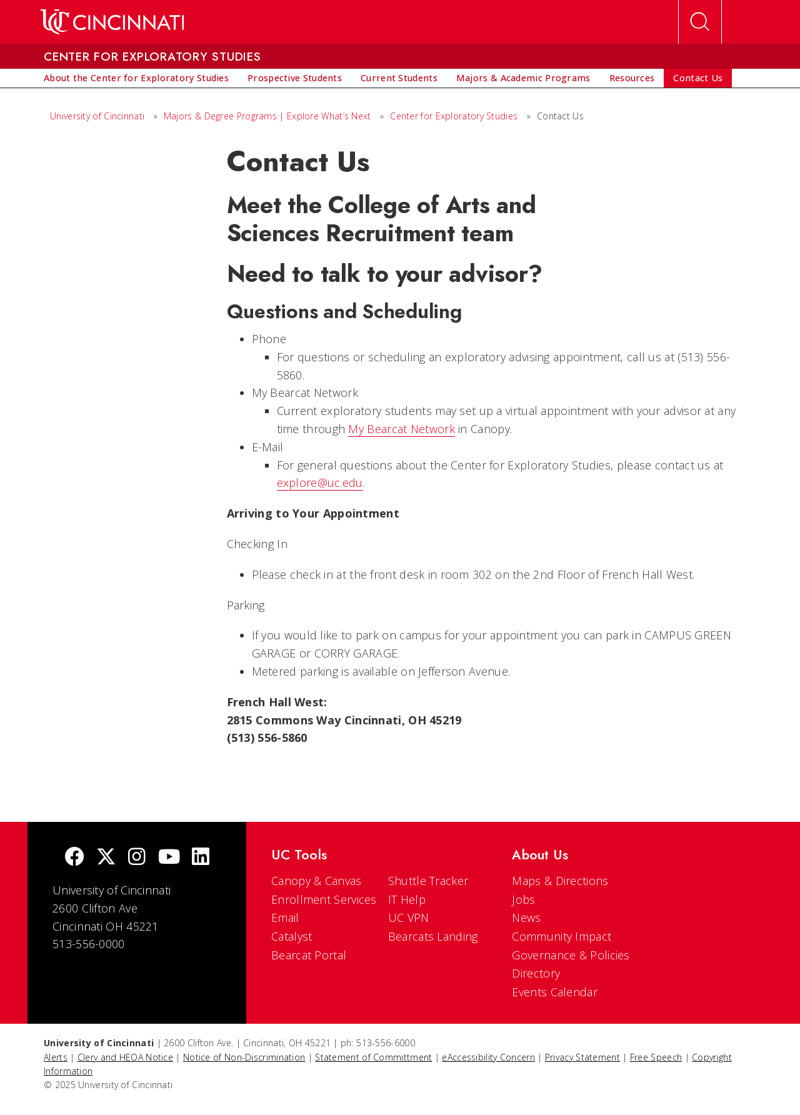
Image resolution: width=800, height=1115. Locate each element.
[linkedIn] (200, 858)
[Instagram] (137, 858)
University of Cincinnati (97, 116)
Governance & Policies (570, 955)
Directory (536, 973)
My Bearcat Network (401, 428)
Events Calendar (555, 991)
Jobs (523, 899)
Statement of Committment (373, 1057)
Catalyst (291, 936)
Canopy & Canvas (316, 880)
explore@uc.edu (320, 482)
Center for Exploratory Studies (454, 116)
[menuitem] (136, 78)
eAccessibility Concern (488, 1057)
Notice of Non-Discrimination (244, 1057)
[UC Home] (112, 22)
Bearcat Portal (308, 955)
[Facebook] (74, 858)
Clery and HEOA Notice (125, 1057)
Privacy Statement (582, 1057)
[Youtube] (169, 858)
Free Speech (656, 1057)
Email (285, 917)
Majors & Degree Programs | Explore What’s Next (267, 116)
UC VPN (408, 917)
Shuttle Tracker (428, 880)
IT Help (407, 899)
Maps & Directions (560, 880)
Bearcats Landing (433, 936)
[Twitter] (106, 858)
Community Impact (561, 936)
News (526, 917)
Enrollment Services (324, 899)
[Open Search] (700, 22)
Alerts (56, 1057)
